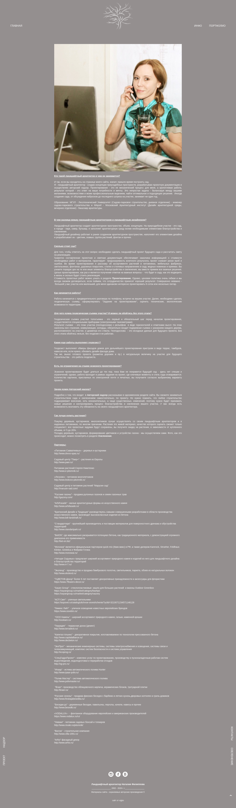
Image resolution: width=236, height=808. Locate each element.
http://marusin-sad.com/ (66, 488)
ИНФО (198, 25)
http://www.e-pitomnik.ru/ (66, 471)
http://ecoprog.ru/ (62, 652)
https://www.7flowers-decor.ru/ (69, 582)
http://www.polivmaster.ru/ (67, 681)
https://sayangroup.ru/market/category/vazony (77, 593)
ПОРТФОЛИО (217, 25)
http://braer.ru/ (61, 690)
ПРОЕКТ (4, 760)
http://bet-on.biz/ (62, 541)
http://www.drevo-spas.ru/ (67, 453)
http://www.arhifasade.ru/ (66, 506)
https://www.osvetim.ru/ (65, 611)
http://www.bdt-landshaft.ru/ (68, 517)
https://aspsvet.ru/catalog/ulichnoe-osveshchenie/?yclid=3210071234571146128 (94, 602)
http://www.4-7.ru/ (63, 564)
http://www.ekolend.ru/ (65, 573)
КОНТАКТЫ (232, 733)
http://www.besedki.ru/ (65, 707)
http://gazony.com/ (63, 497)
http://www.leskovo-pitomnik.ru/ (69, 480)
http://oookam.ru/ (62, 620)
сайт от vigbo (118, 800)
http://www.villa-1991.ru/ (66, 734)
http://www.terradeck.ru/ (66, 628)
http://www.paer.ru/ (64, 462)
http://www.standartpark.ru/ (67, 529)
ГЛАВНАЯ (16, 25)
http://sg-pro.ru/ (61, 664)
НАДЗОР (4, 742)
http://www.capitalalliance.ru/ (68, 637)
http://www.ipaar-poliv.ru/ (66, 672)
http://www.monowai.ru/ (66, 553)
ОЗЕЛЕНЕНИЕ (232, 756)
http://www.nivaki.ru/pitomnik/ (68, 725)
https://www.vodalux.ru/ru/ (67, 716)
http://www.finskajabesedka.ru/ (69, 699)
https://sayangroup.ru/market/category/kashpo (77, 590)
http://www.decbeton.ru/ (66, 640)
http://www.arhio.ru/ (64, 742)
